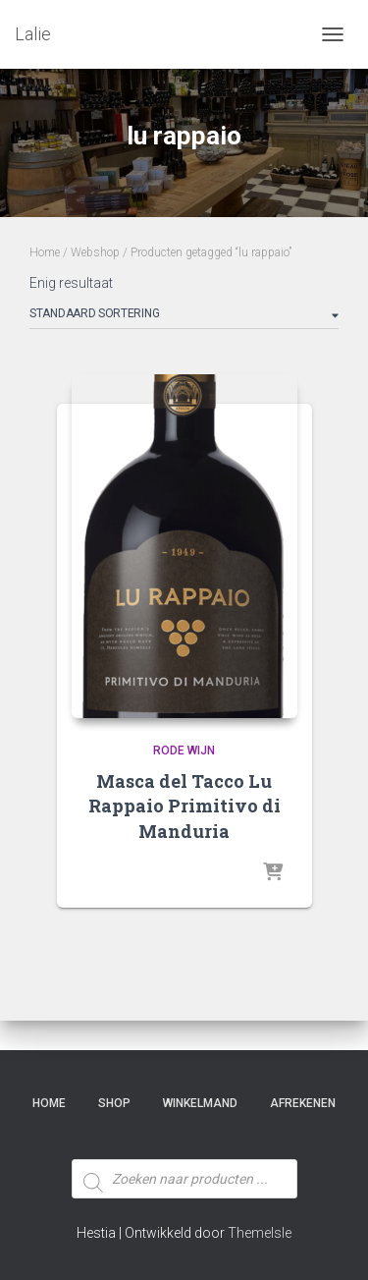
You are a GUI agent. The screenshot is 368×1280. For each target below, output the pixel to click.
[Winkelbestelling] (184, 317)
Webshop (95, 252)
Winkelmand (200, 1103)
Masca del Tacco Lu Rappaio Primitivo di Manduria (184, 805)
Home (44, 252)
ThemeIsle (259, 1233)
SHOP (114, 1103)
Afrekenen (303, 1103)
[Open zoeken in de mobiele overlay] (184, 1142)
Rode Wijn (184, 750)
